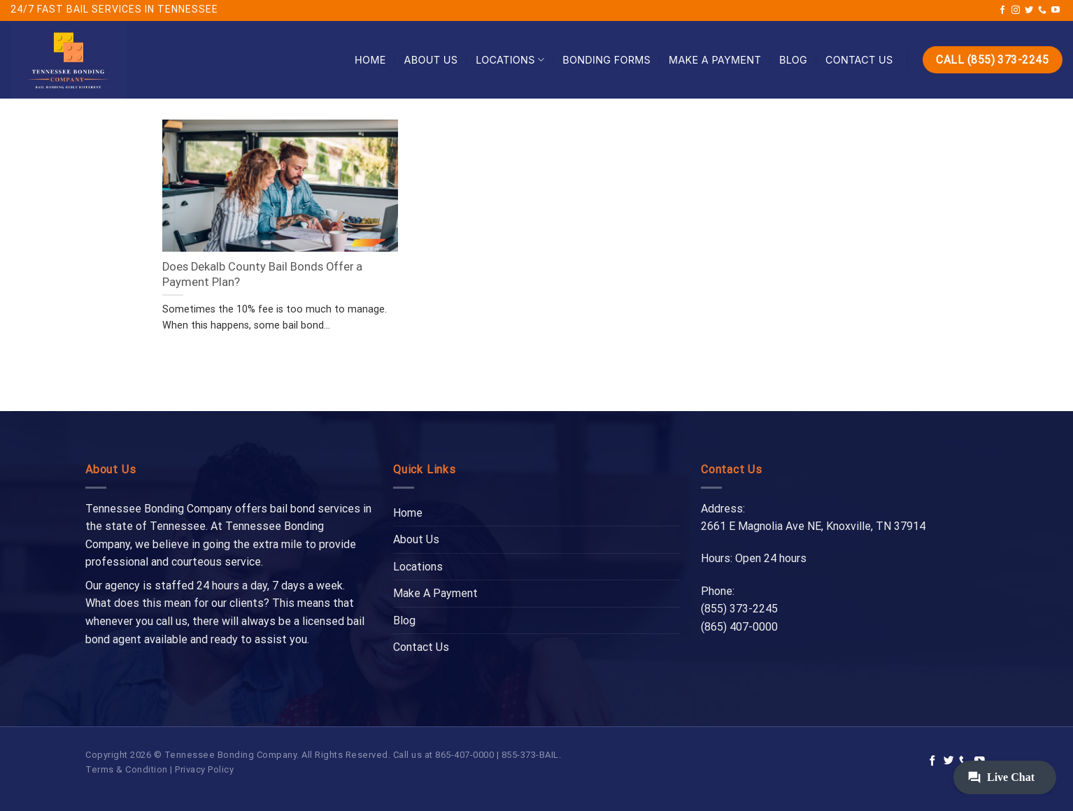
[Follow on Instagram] (1015, 10)
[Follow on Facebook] (1002, 10)
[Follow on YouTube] (1055, 10)
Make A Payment (715, 60)
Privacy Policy (204, 769)
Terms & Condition (126, 769)
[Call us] (1042, 10)
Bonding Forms (606, 60)
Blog (793, 60)
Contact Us (859, 60)
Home (370, 60)
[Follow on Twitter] (1029, 10)
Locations (510, 59)
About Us (431, 60)
